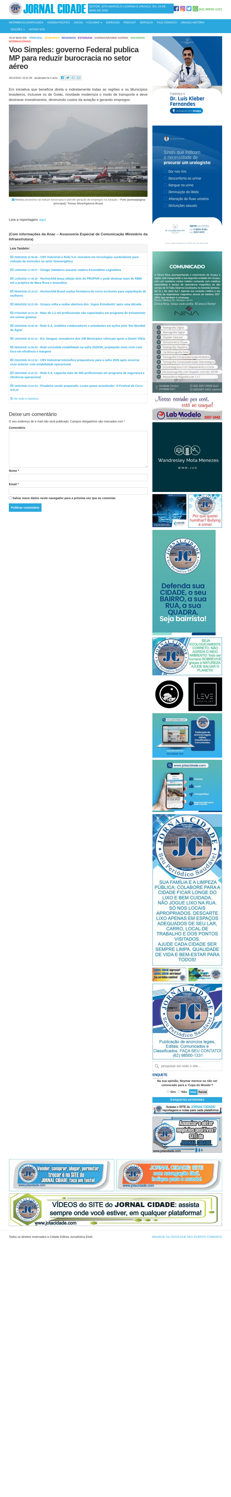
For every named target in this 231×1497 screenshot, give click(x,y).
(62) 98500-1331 (210, 9)
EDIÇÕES (18, 29)
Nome (14, 470)
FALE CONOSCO (167, 22)
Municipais (52, 37)
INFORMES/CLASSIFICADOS (26, 22)
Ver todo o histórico (24, 398)
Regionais (69, 37)
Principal (36, 37)
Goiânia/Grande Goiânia (111, 37)
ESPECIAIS (113, 22)
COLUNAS (94, 22)
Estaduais (85, 37)
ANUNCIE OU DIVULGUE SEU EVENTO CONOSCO (187, 1236)
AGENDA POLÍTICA (58, 22)
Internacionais (20, 41)
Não (184, 1092)
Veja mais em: (18, 37)
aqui (42, 220)
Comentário (17, 427)
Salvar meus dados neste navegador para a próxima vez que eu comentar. (64, 498)
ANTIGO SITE (37, 29)
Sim (173, 1092)
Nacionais (137, 37)
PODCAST (130, 22)
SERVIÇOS (146, 22)
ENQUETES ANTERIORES (187, 1099)
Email (14, 484)
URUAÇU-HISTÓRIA (192, 22)
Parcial (203, 1092)
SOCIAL (78, 22)
